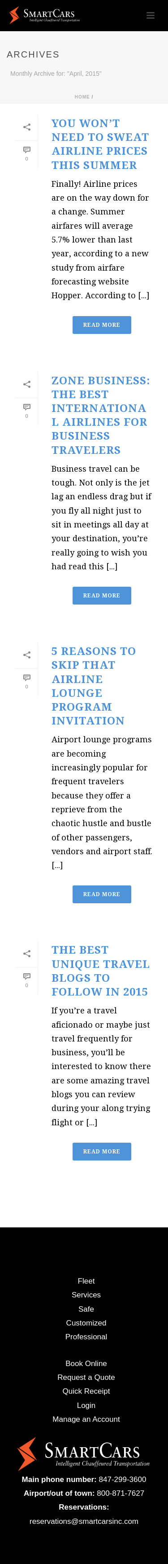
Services (86, 1295)
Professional (86, 1337)
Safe (86, 1309)
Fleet (86, 1281)
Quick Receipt (86, 1391)
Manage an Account (86, 1419)
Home (82, 97)
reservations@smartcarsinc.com (84, 1521)
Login (86, 1405)
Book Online (86, 1363)
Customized (86, 1323)
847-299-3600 (122, 1479)
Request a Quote (86, 1377)
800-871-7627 (120, 1493)
